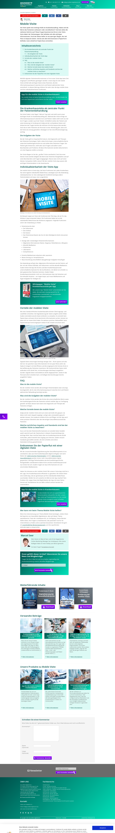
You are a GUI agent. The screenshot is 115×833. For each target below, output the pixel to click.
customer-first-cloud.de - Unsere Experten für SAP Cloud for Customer (58, 801)
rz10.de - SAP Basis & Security (49, 786)
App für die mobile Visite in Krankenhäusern (40, 94)
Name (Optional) (25, 746)
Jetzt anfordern (61, 302)
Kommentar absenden (42, 758)
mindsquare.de (46, 784)
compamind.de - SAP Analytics (49, 790)
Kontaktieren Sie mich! (48, 547)
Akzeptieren (103, 819)
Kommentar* (26, 726)
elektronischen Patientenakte (36, 456)
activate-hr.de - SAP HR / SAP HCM (50, 793)
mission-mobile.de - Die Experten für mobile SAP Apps (55, 787)
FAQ (26, 60)
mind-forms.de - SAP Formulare (50, 792)
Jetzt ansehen (62, 102)
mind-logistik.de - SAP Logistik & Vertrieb (51, 799)
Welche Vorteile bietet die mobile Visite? (40, 67)
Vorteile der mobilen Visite (33, 58)
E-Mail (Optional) (25, 752)
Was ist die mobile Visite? (36, 62)
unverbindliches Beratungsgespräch (33, 525)
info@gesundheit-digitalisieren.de (71, 2)
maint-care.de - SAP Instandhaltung (50, 795)
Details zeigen (23, 830)
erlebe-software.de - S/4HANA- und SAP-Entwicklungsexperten (56, 789)
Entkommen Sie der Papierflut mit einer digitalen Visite (42, 73)
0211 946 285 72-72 (54, 2)
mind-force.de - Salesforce (49, 796)
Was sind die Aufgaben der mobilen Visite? (41, 65)
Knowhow (33, 12)
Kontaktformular (33, 809)
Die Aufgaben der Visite (35, 54)
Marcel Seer (27, 19)
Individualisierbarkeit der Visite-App (36, 56)
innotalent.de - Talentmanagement (50, 798)
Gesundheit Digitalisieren (25, 12)
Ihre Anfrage (85, 2)
